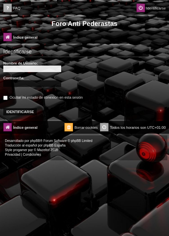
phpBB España (54, 145)
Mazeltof (43, 150)
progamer (20, 150)
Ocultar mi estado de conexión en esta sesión (43, 97)
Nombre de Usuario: (20, 63)
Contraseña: (13, 78)
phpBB (35, 141)
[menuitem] (11, 8)
